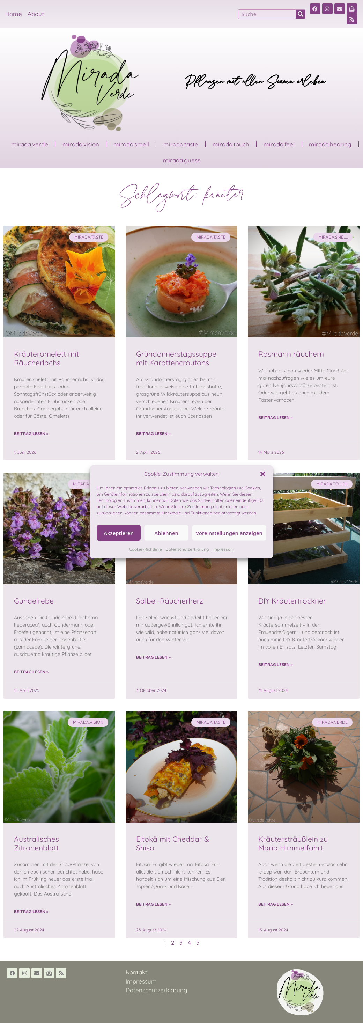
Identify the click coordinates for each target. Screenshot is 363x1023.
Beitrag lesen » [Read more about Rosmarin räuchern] (275, 417)
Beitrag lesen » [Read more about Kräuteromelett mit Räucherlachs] (31, 433)
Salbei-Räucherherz (169, 600)
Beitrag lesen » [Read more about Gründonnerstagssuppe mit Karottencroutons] (153, 433)
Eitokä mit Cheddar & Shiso (172, 843)
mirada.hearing (330, 144)
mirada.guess (181, 160)
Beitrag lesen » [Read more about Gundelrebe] (31, 671)
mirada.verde (29, 144)
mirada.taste (180, 144)
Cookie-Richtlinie (145, 549)
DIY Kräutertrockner (292, 600)
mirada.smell (131, 144)
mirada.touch (231, 144)
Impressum (223, 549)
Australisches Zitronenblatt (36, 843)
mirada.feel (279, 144)
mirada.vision (80, 144)
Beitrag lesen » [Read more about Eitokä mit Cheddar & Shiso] (153, 904)
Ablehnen (166, 532)
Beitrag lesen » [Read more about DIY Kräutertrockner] (275, 664)
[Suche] (300, 14)
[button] (262, 473)
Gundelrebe (34, 600)
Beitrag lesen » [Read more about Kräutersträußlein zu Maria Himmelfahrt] (275, 904)
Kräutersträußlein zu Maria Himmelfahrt (293, 843)
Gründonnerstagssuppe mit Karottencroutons (176, 358)
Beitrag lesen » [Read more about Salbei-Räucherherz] (153, 657)
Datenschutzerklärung (187, 549)
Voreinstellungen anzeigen (229, 532)
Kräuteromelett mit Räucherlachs (46, 358)
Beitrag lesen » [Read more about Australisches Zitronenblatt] (31, 911)
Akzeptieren (119, 532)
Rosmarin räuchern (291, 353)
